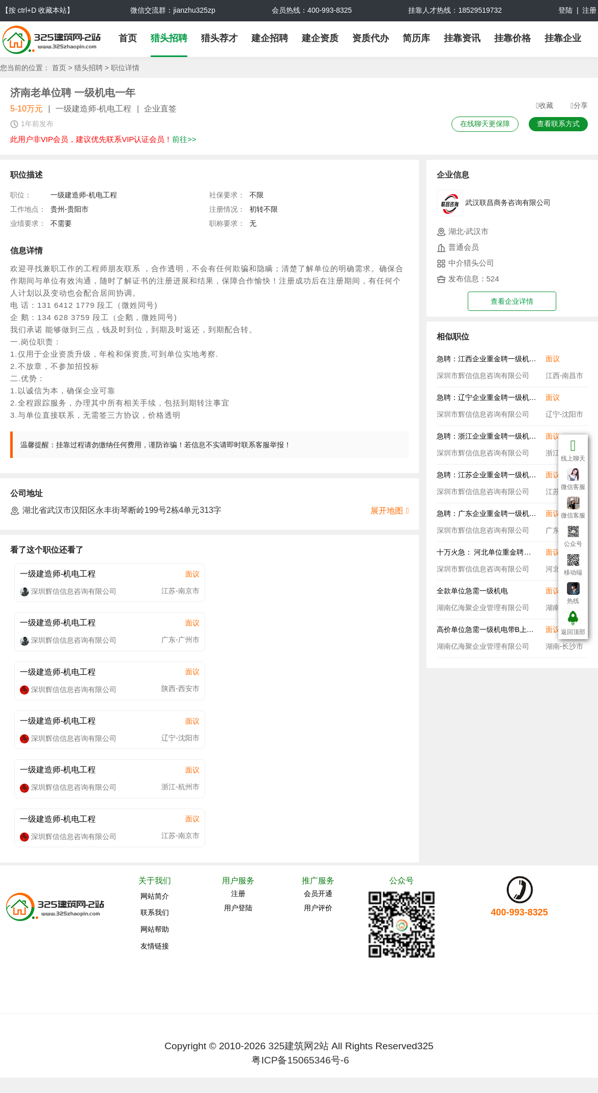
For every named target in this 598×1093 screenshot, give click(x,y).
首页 (128, 38)
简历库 (416, 38)
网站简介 (154, 896)
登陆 (565, 10)
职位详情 (125, 68)
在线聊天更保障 (485, 124)
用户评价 (318, 908)
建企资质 (320, 38)
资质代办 (370, 38)
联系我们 (154, 912)
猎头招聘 (169, 38)
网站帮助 (154, 929)
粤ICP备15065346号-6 (300, 1060)
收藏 (544, 105)
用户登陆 (238, 908)
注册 (589, 10)
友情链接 (154, 946)
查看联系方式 (558, 124)
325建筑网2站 (298, 1046)
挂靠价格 (512, 38)
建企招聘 (269, 38)
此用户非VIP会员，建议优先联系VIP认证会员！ (103, 139)
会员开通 (318, 893)
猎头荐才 (219, 38)
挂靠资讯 (462, 38)
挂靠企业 (563, 38)
